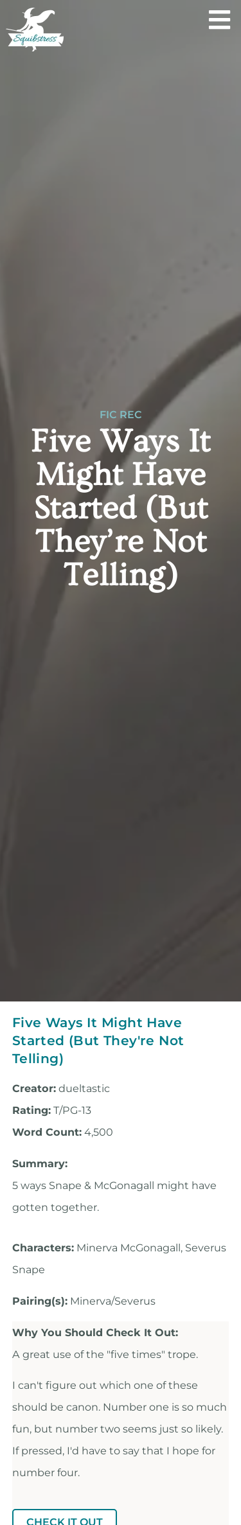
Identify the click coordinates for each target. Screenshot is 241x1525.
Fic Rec (121, 415)
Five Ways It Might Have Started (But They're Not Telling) (98, 1040)
